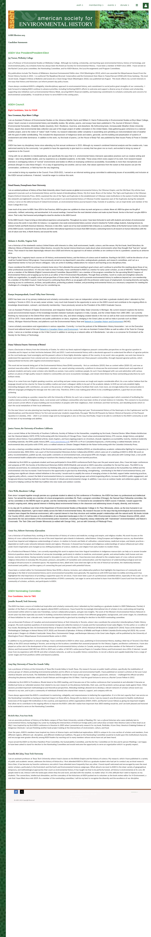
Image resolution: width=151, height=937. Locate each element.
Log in (146, 6)
